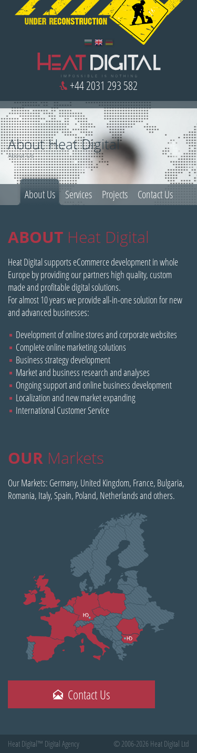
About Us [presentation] (40, 194)
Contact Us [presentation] (155, 194)
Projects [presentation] (115, 194)
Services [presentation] (78, 194)
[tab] (39, 192)
